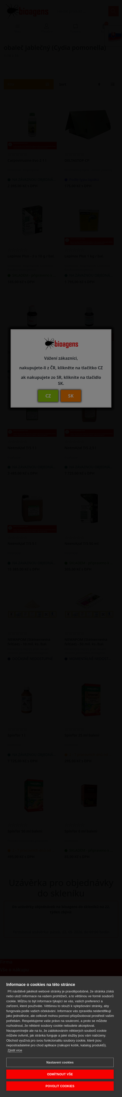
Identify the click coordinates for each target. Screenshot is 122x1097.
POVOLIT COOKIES (60, 1086)
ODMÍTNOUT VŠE (60, 1074)
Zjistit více (15, 1050)
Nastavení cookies (60, 1062)
